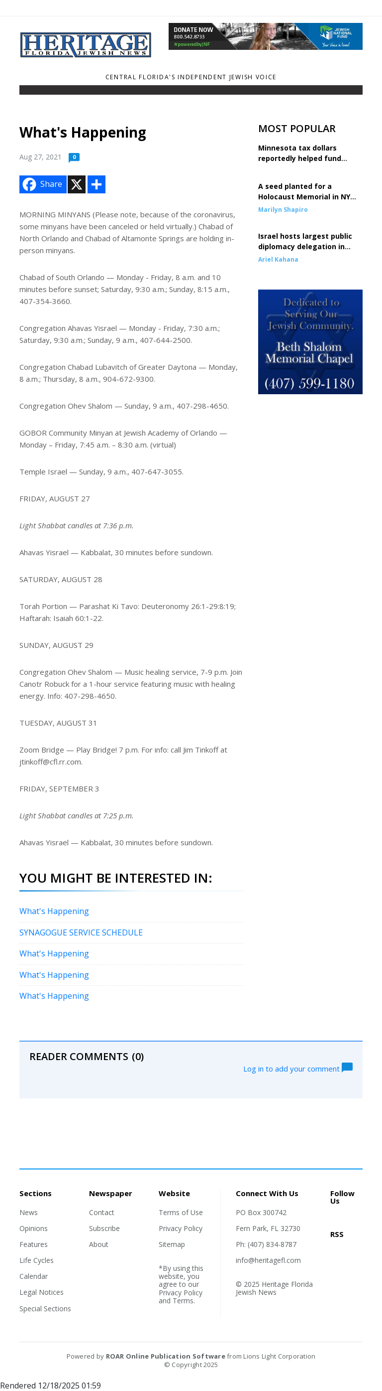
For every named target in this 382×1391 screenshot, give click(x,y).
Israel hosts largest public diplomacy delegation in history (305, 246)
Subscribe (104, 1228)
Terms (183, 1300)
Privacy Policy (180, 1228)
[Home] (86, 54)
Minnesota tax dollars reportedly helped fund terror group (299, 158)
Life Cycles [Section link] (36, 1260)
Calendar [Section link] (33, 1276)
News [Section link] (28, 1212)
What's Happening (54, 911)
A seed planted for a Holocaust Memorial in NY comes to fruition (304, 196)
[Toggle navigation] (25, 92)
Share (41, 184)
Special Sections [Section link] (45, 1308)
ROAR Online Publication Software (165, 1356)
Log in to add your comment (298, 1068)
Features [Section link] (33, 1244)
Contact (101, 1212)
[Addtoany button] (96, 184)
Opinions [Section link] (33, 1228)
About (98, 1244)
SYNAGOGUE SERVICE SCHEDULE (81, 932)
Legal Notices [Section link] (41, 1292)
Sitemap (172, 1244)
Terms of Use (181, 1212)
